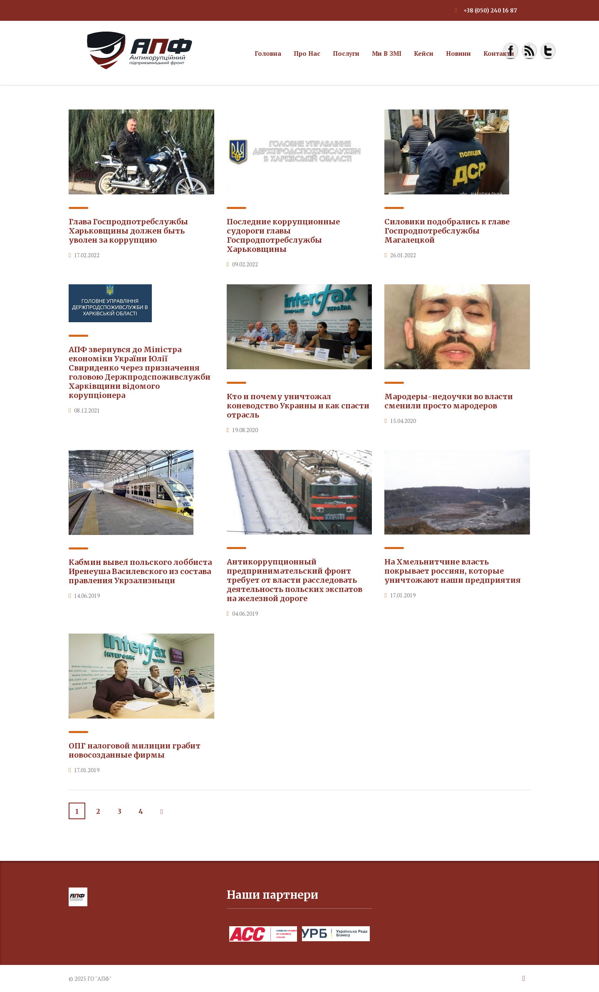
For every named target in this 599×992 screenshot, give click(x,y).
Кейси (423, 53)
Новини (458, 53)
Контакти (498, 53)
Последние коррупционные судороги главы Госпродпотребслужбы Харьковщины (283, 235)
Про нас (307, 53)
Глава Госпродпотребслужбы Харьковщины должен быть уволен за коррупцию (128, 231)
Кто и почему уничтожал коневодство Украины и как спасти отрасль (298, 406)
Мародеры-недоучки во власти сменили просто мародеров (448, 401)
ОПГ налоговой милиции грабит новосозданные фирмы (134, 750)
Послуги (346, 53)
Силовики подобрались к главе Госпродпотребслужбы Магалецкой (447, 231)
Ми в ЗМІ (386, 53)
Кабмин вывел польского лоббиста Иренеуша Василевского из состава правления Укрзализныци (140, 571)
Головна (268, 53)
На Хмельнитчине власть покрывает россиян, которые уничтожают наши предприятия (452, 571)
